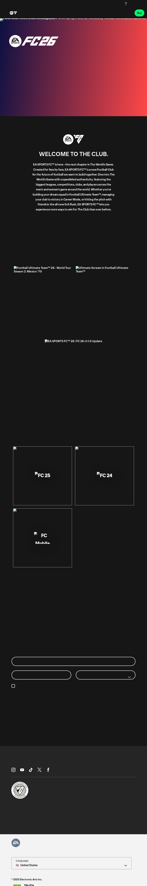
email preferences (93, 686)
